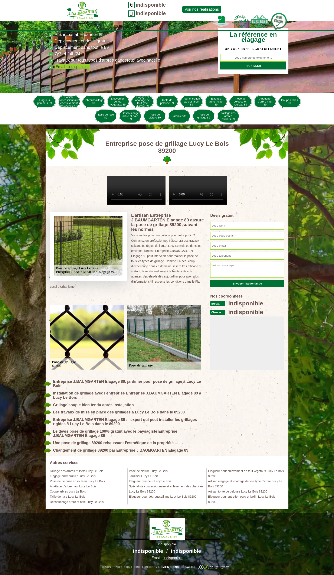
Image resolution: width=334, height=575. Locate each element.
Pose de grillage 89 (203, 116)
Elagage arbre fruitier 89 (216, 101)
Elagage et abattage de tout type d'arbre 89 (142, 101)
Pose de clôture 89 (155, 116)
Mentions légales (179, 567)
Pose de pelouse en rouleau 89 (240, 101)
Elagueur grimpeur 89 (44, 101)
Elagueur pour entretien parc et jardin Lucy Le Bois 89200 (241, 499)
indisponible (118, 5)
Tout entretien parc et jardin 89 (191, 101)
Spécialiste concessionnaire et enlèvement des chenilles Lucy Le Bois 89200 (166, 489)
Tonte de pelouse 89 (167, 101)
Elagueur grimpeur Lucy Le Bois (150, 481)
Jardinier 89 (179, 116)
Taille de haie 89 (106, 116)
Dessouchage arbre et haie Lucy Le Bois (77, 502)
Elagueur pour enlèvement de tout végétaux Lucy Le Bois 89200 (246, 473)
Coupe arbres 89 (289, 101)
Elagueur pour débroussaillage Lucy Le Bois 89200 (162, 496)
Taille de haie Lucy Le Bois (67, 496)
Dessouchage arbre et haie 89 (130, 116)
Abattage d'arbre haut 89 (265, 101)
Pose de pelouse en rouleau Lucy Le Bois (77, 481)
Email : (72, 67)
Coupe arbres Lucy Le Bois (68, 491)
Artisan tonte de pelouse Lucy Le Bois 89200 (237, 491)
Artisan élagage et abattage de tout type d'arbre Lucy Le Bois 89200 (245, 484)
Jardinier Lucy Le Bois (143, 476)
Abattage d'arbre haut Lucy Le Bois (73, 486)
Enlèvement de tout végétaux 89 (118, 101)
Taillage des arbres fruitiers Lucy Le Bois (76, 471)
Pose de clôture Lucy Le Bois (148, 471)
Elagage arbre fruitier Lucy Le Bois (73, 476)
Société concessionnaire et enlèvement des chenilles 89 (69, 101)
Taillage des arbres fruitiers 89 (228, 116)
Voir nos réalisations (169, 9)
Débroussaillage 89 (93, 101)
